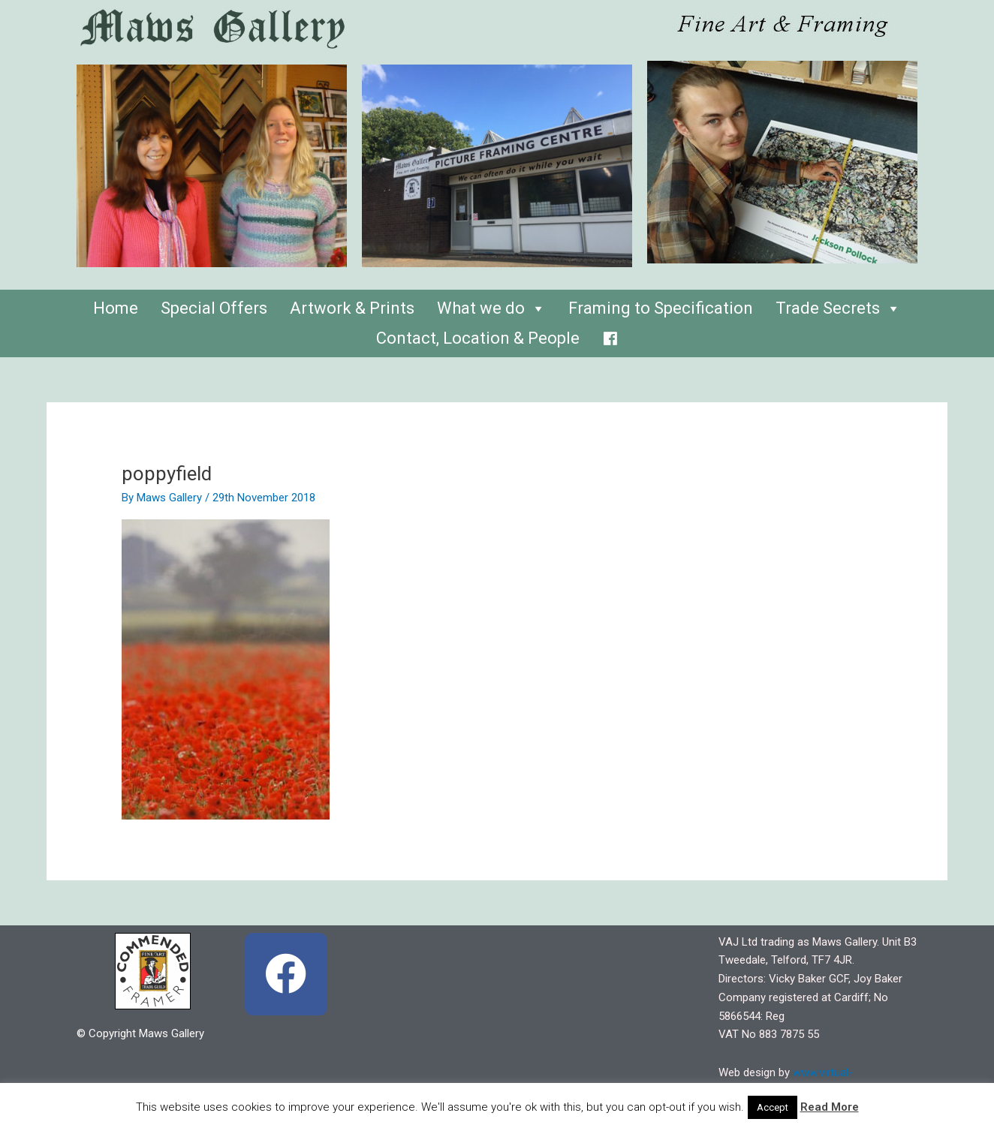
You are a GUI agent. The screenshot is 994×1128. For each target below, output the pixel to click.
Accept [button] (772, 1107)
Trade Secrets (838, 308)
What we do (491, 308)
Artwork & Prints (352, 308)
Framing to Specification (660, 308)
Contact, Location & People (478, 338)
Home (115, 308)
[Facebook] (610, 335)
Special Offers (214, 308)
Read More (829, 1107)
